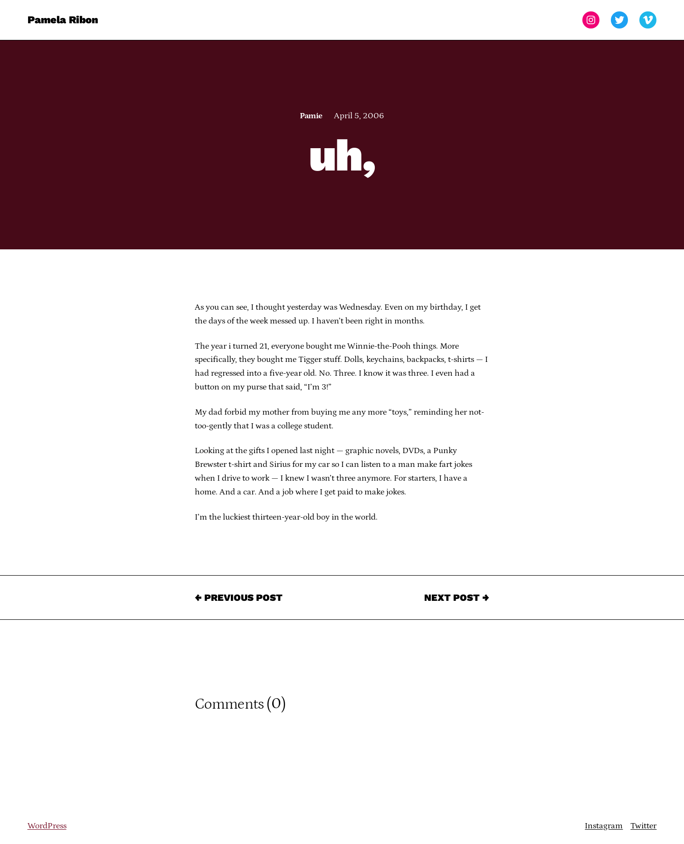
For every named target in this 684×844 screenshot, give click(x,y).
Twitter (643, 826)
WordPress (47, 826)
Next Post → (456, 597)
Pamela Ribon (63, 20)
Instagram (604, 826)
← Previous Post (239, 597)
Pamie (311, 116)
